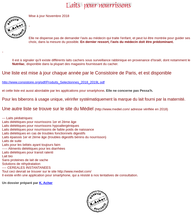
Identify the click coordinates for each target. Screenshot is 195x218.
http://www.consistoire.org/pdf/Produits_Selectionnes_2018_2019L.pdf (53, 82)
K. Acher (46, 183)
